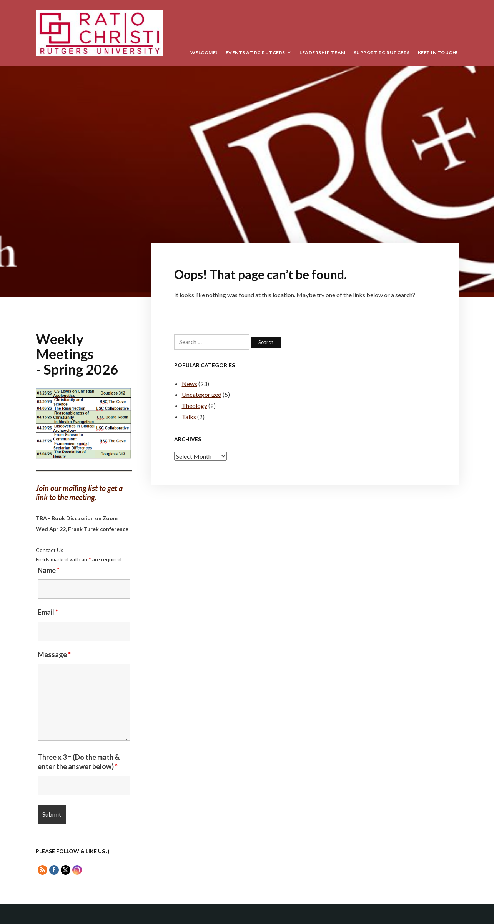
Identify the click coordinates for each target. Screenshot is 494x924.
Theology (194, 405)
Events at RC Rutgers (255, 52)
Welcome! (204, 52)
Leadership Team (322, 52)
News (189, 383)
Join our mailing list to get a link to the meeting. (79, 492)
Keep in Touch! (438, 52)
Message (54, 654)
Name (49, 570)
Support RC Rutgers (382, 52)
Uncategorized (201, 394)
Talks (189, 416)
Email (48, 612)
